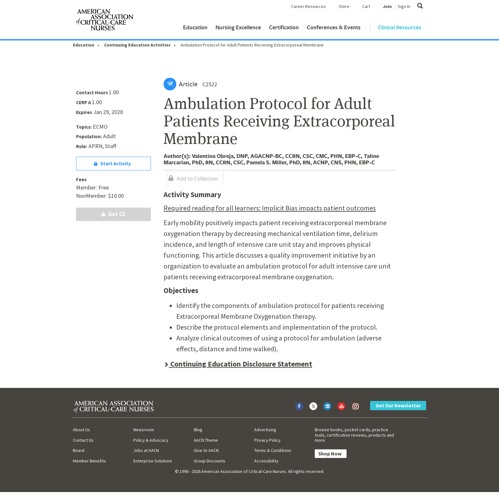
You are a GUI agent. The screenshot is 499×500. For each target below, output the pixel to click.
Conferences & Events (334, 27)
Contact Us (83, 440)
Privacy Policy (267, 440)
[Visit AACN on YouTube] (341, 406)
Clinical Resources (399, 27)
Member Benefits (89, 461)
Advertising (265, 429)
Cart (366, 6)
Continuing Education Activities (137, 45)
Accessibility (266, 461)
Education (195, 27)
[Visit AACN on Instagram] (355, 406)
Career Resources (308, 6)
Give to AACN (206, 450)
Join (387, 6)
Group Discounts (209, 461)
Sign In (404, 6)
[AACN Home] (104, 21)
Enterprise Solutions (152, 461)
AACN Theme (206, 440)
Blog (198, 429)
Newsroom (143, 429)
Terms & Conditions (272, 450)
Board (78, 450)
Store (344, 6)
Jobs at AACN (146, 450)
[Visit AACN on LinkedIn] (327, 406)
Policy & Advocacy (150, 440)
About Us (81, 429)
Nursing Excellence (238, 27)
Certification (284, 27)
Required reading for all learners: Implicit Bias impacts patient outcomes (270, 208)
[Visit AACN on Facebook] (299, 406)
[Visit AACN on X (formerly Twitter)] (313, 406)
